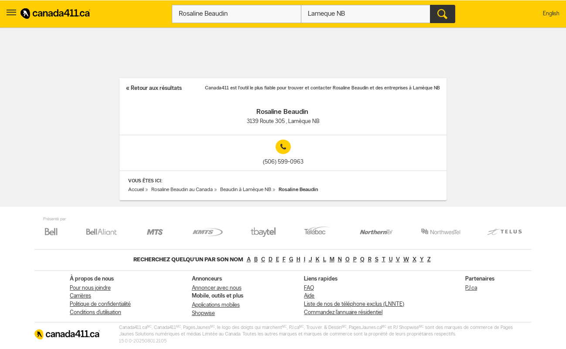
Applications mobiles (216, 305)
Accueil (136, 189)
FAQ (309, 288)
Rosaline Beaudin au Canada (182, 189)
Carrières (80, 296)
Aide (309, 296)
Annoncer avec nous (217, 288)
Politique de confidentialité (100, 304)
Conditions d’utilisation (95, 312)
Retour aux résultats (156, 88)
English (551, 14)
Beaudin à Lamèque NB (245, 189)
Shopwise (203, 313)
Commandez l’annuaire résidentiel (343, 312)
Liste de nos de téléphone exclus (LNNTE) (354, 304)
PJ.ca (471, 288)
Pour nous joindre (90, 288)
